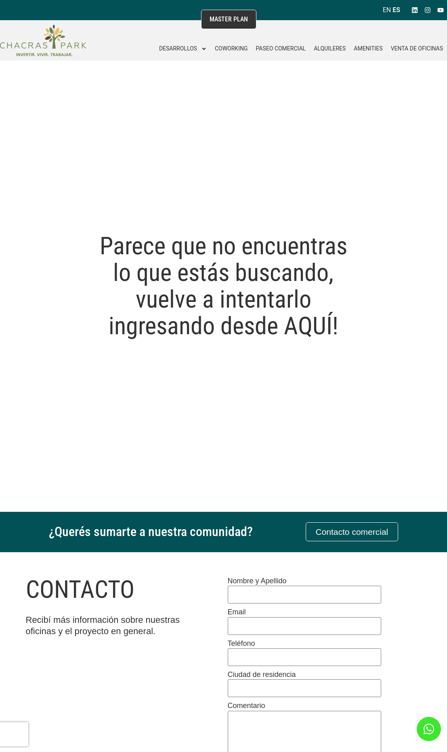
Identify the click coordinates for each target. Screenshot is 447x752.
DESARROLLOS (183, 49)
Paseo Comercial (281, 48)
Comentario (246, 706)
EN (387, 10)
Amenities (368, 48)
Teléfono (241, 643)
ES (396, 10)
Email (237, 612)
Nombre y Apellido (257, 581)
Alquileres (330, 48)
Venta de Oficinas (417, 48)
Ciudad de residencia (262, 674)
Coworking (231, 48)
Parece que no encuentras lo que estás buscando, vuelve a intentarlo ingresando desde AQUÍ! (223, 286)
